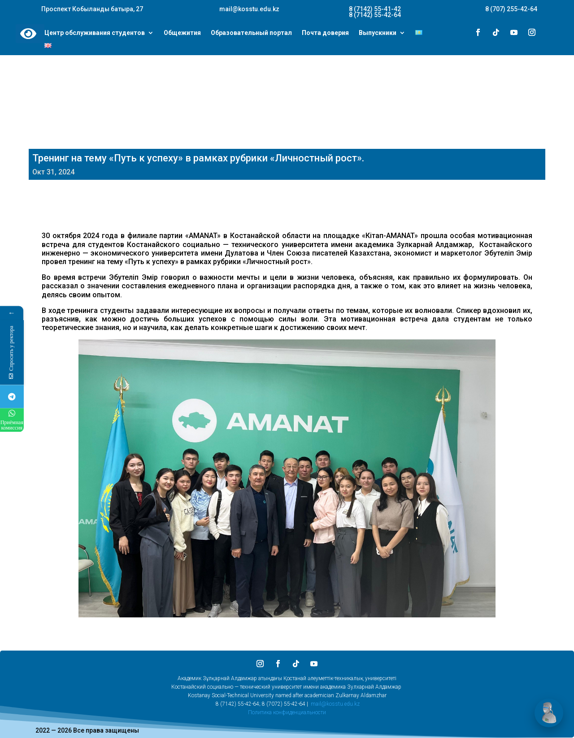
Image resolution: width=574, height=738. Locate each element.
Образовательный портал (251, 33)
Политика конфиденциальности (287, 712)
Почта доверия (325, 33)
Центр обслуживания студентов (94, 33)
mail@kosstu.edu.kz (335, 704)
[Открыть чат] (549, 713)
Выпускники (377, 33)
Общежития (182, 33)
